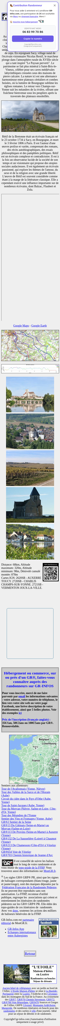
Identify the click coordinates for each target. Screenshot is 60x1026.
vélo (33, 1011)
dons (15, 910)
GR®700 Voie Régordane (15, 1002)
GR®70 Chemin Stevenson (31, 999)
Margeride (7, 1008)
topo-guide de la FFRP (32, 867)
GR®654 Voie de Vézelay (16, 851)
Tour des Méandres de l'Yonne (18, 815)
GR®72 (50, 999)
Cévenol (27, 1005)
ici (20, 713)
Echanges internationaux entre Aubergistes (22, 934)
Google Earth (39, 325)
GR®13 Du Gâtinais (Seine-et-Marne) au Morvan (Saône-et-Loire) (25, 827)
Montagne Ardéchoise (44, 1005)
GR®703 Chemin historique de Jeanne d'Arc (27, 855)
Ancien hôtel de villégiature (16, 988)
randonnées (9, 1011)
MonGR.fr (50, 871)
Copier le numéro (33, 38)
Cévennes (52, 994)
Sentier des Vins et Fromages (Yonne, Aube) (26, 818)
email (21, 696)
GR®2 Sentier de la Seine (16, 822)
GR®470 (34, 1002)
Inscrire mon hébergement (25, 22)
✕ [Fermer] (54, 5)
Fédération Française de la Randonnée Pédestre (29, 887)
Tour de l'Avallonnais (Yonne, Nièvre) (23, 788)
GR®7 (12, 999)
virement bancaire (29, 16)
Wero (15, 16)
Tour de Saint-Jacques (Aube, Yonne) (22, 805)
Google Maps (21, 325)
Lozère (26, 994)
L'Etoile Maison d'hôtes (23, 991)
